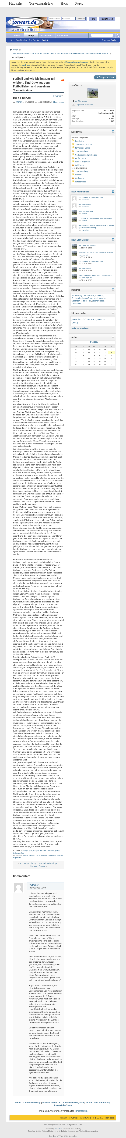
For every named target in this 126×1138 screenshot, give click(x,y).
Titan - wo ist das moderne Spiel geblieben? (96, 218)
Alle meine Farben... (86, 211)
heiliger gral (26, 850)
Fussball (78, 174)
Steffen (75, 85)
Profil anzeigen (79, 101)
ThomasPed (77, 303)
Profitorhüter (80, 158)
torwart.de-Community (98, 1102)
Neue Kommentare (80, 191)
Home (18, 1102)
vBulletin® (58, 1129)
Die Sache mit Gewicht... (88, 245)
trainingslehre (18, 853)
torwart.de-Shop (31, 1102)
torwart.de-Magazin (73, 1102)
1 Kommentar (58, 102)
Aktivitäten (62, 35)
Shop (64, 3)
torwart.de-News (63, 1105)
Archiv (100, 1117)
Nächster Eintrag (37, 866)
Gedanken (79, 178)
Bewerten (57, 96)
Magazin (15, 3)
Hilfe (93, 19)
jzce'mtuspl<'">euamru (45, 850)
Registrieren (107, 19)
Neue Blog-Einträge (18, 40)
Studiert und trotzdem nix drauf (91, 197)
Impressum (82, 1111)
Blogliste (45, 40)
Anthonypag (77, 295)
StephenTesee (98, 301)
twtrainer (34, 885)
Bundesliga (80, 141)
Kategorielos (80, 182)
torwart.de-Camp (82, 148)
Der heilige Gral (85, 204)
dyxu (103, 319)
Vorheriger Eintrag (28, 863)
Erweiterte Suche (109, 40)
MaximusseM (99, 298)
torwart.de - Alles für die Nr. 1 (82, 1117)
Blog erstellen (105, 77)
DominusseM (88, 295)
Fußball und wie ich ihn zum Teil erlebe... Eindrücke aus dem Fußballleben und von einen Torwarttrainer (60, 53)
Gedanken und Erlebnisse (46, 855)
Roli (89, 301)
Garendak (99, 295)
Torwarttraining (41, 3)
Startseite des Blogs (48, 863)
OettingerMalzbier (79, 301)
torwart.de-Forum (51, 1102)
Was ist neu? (46, 35)
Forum (80, 3)
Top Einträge (34, 40)
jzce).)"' (58, 850)
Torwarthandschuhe (83, 144)
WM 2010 (79, 165)
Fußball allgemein (82, 161)
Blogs (31, 35)
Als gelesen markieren (82, 104)
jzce (34, 850)
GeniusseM (76, 298)
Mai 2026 (94, 342)
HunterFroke (87, 298)
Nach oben (109, 1117)
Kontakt (63, 1117)
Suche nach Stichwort (80, 328)
